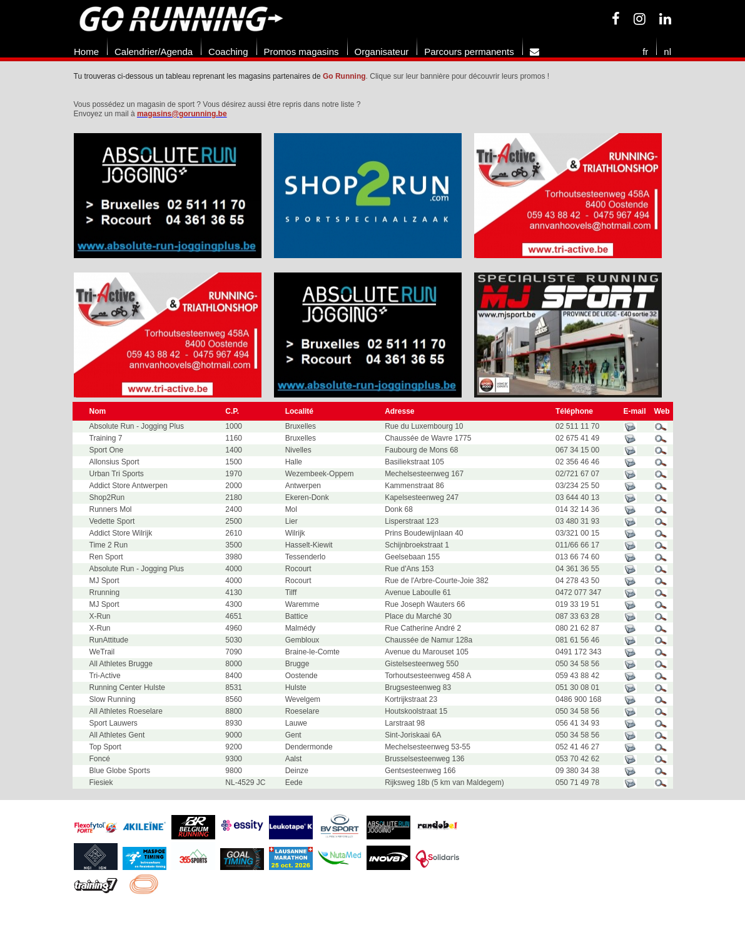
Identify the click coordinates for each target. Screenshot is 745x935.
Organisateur (382, 51)
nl (667, 51)
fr (645, 51)
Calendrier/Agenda (153, 51)
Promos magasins (301, 51)
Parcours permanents (469, 51)
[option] (174, 195)
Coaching (228, 51)
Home (86, 51)
